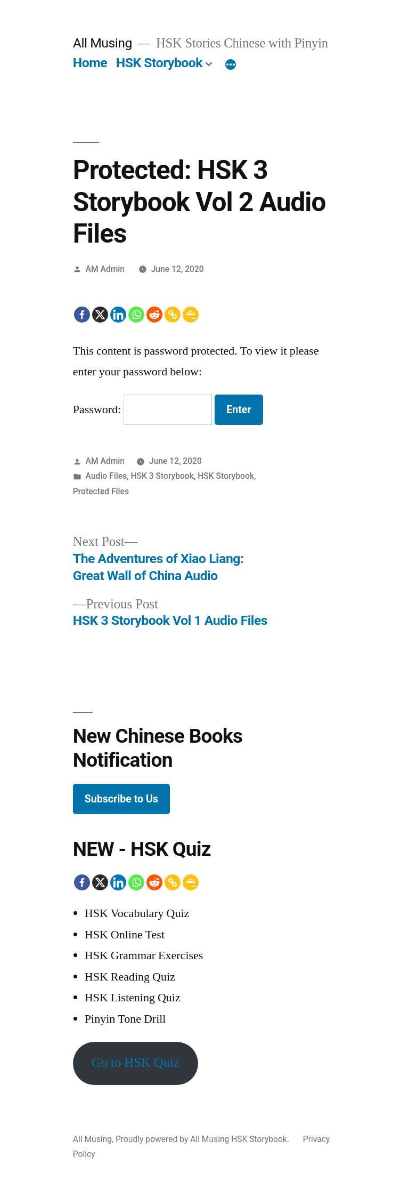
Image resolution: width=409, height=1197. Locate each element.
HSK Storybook (159, 62)
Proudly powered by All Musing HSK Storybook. (203, 1139)
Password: (142, 409)
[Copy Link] (173, 315)
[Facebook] (82, 315)
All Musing (102, 43)
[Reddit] (154, 315)
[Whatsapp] (136, 315)
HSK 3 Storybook (161, 476)
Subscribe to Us (121, 799)
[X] (100, 315)
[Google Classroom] (191, 315)
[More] (230, 65)
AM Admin (105, 269)
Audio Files (106, 476)
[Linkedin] (118, 315)
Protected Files (101, 491)
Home (90, 62)
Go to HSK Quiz (135, 1063)
